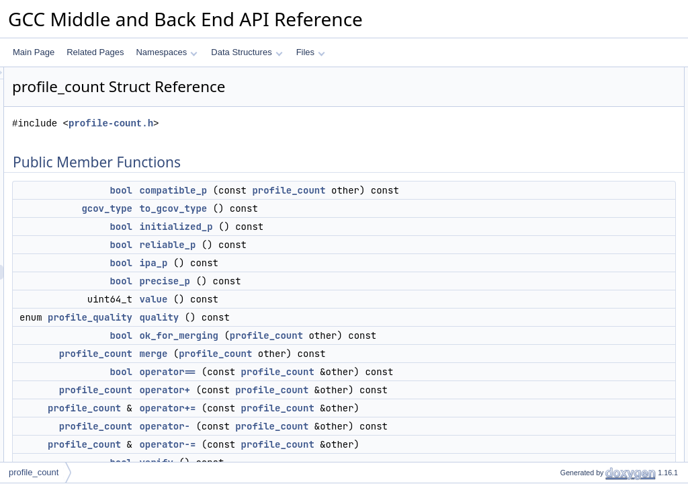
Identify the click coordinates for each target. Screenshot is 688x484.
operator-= (568, 296)
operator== (335, 401)
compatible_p (341, 190)
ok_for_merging (346, 350)
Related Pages (95, 52)
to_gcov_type (341, 223)
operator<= (569, 385)
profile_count (456, 190)
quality (327, 332)
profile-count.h (278, 123)
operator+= (569, 267)
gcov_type (274, 223)
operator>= (569, 400)
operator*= (568, 459)
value (321, 314)
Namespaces (166, 52)
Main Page (33, 52)
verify (558, 311)
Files (310, 52)
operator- (565, 281)
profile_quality (258, 332)
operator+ (332, 434)
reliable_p (335, 259)
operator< (566, 326)
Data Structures (246, 52)
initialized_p (343, 241)
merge (321, 383)
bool (288, 190)
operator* (565, 444)
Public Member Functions (583, 74)
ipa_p (321, 278)
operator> (566, 341)
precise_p (332, 296)
